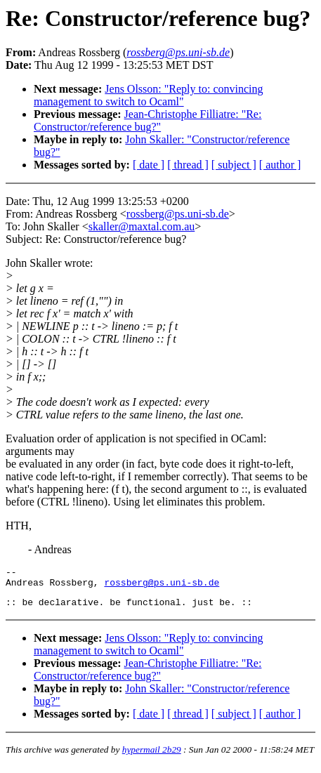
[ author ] (280, 165)
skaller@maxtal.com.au (142, 226)
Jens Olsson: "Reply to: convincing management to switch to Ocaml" (148, 95)
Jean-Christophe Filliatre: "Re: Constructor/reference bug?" (147, 120)
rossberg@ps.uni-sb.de (177, 214)
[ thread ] (188, 165)
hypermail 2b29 (151, 756)
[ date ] (148, 165)
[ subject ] (233, 165)
